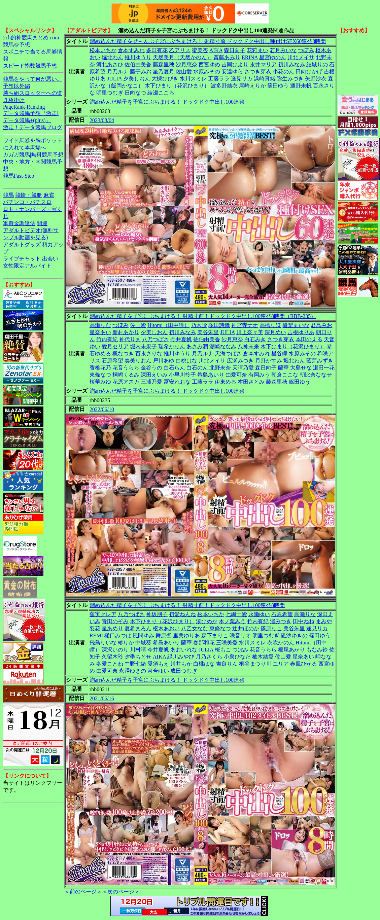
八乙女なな (194, 628)
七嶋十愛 (236, 614)
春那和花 (204, 642)
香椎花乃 (100, 367)
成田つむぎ (183, 671)
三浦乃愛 (151, 382)
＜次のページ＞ (121, 891)
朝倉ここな (284, 375)
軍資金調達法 (19, 223)
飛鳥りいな (103, 642)
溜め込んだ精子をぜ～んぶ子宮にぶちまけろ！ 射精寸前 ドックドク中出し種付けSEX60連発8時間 (208, 41)
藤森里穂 (163, 64)
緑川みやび (180, 657)
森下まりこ (214, 635)
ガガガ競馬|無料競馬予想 (33, 154)
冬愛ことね (109, 664)
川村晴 (138, 649)
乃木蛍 (199, 325)
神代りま (130, 339)
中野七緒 (135, 664)
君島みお (321, 325)
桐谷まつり (252, 664)
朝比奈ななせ (316, 375)
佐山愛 (184, 71)
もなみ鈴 (317, 649)
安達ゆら (232, 71)
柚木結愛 (263, 657)
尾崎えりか (252, 86)
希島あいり (210, 375)
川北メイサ (300, 57)
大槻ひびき (164, 78)
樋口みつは (117, 635)
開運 (42, 223)
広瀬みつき (240, 360)
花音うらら (125, 367)
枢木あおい (166, 628)
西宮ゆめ (209, 64)
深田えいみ (154, 375)
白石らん (174, 367)
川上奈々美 (249, 332)
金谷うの (151, 367)
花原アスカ (125, 382)
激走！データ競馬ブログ (32, 127)
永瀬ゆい (259, 614)
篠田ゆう (278, 86)
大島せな (301, 367)
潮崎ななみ (222, 346)
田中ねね (303, 621)
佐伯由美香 (138, 64)
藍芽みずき (319, 360)
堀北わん (112, 57)
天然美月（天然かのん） (182, 57)
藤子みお (140, 71)
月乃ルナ (118, 71)
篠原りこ (271, 628)
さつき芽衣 (257, 71)
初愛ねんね (182, 614)
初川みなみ (291, 64)
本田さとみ (251, 382)
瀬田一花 (324, 367)
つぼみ (306, 50)
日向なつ (135, 93)
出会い (50, 258)
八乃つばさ (155, 339)
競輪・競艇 (28, 195)
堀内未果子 (143, 346)
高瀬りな (100, 325)
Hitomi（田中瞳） (168, 325)
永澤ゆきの (132, 671)
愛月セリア (115, 346)
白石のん (197, 367)
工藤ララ (219, 78)
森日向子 (234, 50)
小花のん (283, 71)
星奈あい (100, 332)
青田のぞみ (115, 621)
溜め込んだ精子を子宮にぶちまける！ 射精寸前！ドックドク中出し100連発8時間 (187, 605)
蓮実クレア (103, 614)
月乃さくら (209, 657)
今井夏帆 (181, 339)
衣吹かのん (280, 642)
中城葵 (143, 642)
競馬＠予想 (16, 44)
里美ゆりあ (186, 635)
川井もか (181, 664)
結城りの (317, 64)
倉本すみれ (131, 50)
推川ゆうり (138, 57)
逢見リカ (241, 78)
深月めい (275, 332)
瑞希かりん (171, 346)
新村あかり (125, 332)
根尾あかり (291, 649)
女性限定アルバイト (27, 266)
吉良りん (227, 664)
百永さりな (148, 353)
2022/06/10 (102, 409)
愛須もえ (158, 664)
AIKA (215, 50)
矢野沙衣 (315, 78)
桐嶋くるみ (125, 375)
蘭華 (283, 367)
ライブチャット (22, 258)
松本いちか (103, 50)
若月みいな (283, 50)
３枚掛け (14, 100)
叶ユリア (278, 664)
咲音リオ (240, 635)
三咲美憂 (227, 642)
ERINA (250, 57)
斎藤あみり (226, 57)
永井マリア (263, 64)
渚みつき (280, 621)
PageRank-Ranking (24, 107)
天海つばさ (228, 353)
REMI (96, 635)
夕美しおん (136, 78)
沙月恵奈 (186, 64)
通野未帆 (301, 86)
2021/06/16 (102, 698)
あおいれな (183, 649)
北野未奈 (220, 367)
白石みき (255, 339)
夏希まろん (138, 628)
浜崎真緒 (264, 78)
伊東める (225, 382)
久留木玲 (112, 657)
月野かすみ (268, 360)
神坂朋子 (157, 614)
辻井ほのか (245, 628)
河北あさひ (109, 64)
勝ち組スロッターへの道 (32, 93)
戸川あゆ (163, 360)
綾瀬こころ (160, 93)
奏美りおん (138, 360)
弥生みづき (290, 78)
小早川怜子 (182, 375)
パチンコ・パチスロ (27, 202)
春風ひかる (303, 664)
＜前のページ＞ (83, 891)
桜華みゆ (100, 382)
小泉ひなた (237, 657)
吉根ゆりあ (300, 332)
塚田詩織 (219, 325)
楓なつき (123, 353)
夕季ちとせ (138, 657)
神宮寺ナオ (244, 325)
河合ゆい (158, 671)
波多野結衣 (224, 86)
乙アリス (180, 50)
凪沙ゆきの (294, 635)
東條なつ (100, 375)
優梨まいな (295, 325)
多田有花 (157, 50)
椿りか (126, 642)
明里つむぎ (109, 93)
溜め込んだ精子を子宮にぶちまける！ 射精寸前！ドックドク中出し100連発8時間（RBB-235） (203, 316)
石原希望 (112, 360)
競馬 (8, 195)
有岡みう (259, 375)
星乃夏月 (163, 71)
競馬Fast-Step (18, 176)
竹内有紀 (107, 339)
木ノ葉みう (232, 621)
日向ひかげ (309, 71)
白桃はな (186, 360)
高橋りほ (270, 325)
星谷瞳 (279, 353)
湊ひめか (206, 621)
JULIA (114, 78)
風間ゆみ (143, 635)
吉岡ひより (234, 64)
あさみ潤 (197, 346)
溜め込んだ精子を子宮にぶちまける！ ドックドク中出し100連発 (167, 102)
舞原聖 (164, 635)
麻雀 (48, 195)
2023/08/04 (102, 120)
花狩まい (257, 50)
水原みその (206, 71)
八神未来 (248, 346)
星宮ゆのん (272, 57)
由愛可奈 (236, 375)
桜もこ (223, 649)
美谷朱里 (208, 332)
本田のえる (309, 339)
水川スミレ (193, 78)
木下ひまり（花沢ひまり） (177, 86)
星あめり (112, 628)
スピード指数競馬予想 (30, 66)
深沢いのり (115, 649)
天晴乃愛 (243, 367)
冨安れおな (177, 382)
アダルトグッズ (22, 244)
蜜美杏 (200, 50)
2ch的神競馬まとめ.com (31, 37)
